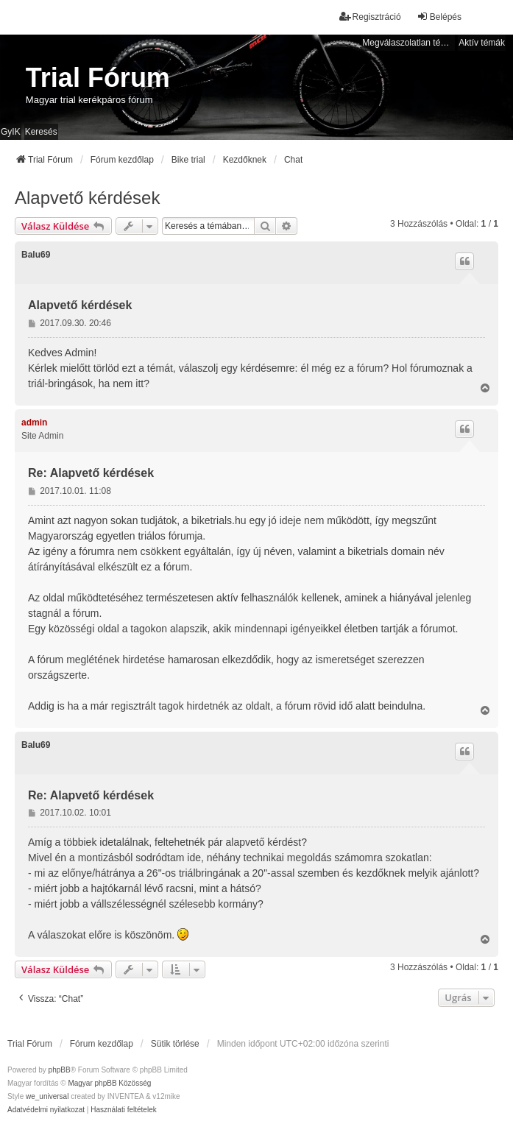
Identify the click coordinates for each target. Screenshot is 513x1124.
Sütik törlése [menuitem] (175, 1044)
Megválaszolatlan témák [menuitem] (408, 43)
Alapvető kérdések (87, 198)
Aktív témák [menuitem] (482, 43)
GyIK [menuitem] (11, 132)
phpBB (60, 1070)
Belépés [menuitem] (439, 16)
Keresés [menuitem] (41, 132)
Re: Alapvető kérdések (91, 473)
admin (34, 422)
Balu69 (35, 255)
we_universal (47, 1096)
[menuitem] (46, 1110)
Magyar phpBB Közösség (109, 1083)
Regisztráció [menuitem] (370, 16)
